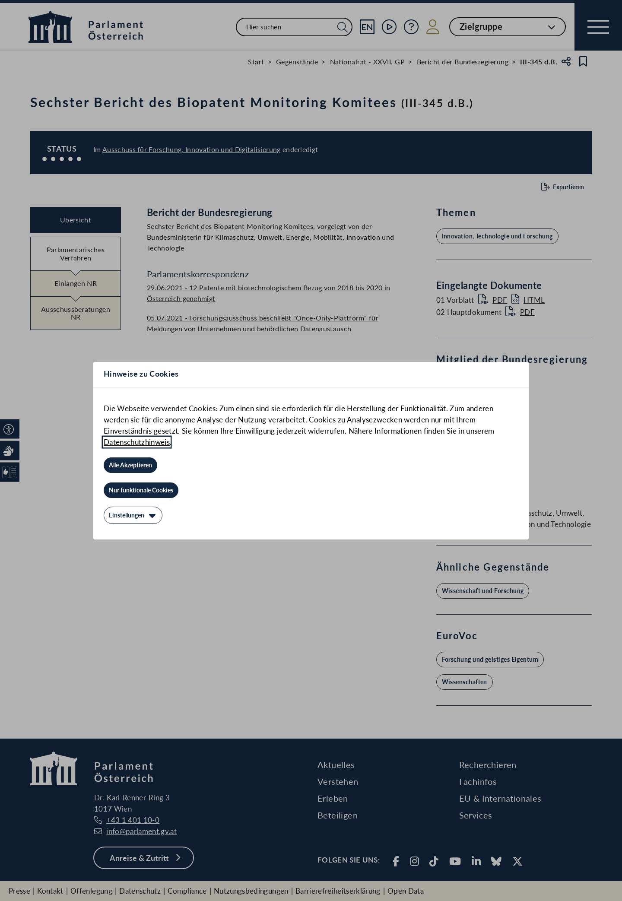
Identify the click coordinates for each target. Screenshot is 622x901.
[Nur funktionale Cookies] (141, 490)
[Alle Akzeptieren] (130, 465)
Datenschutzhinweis (137, 442)
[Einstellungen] (133, 515)
